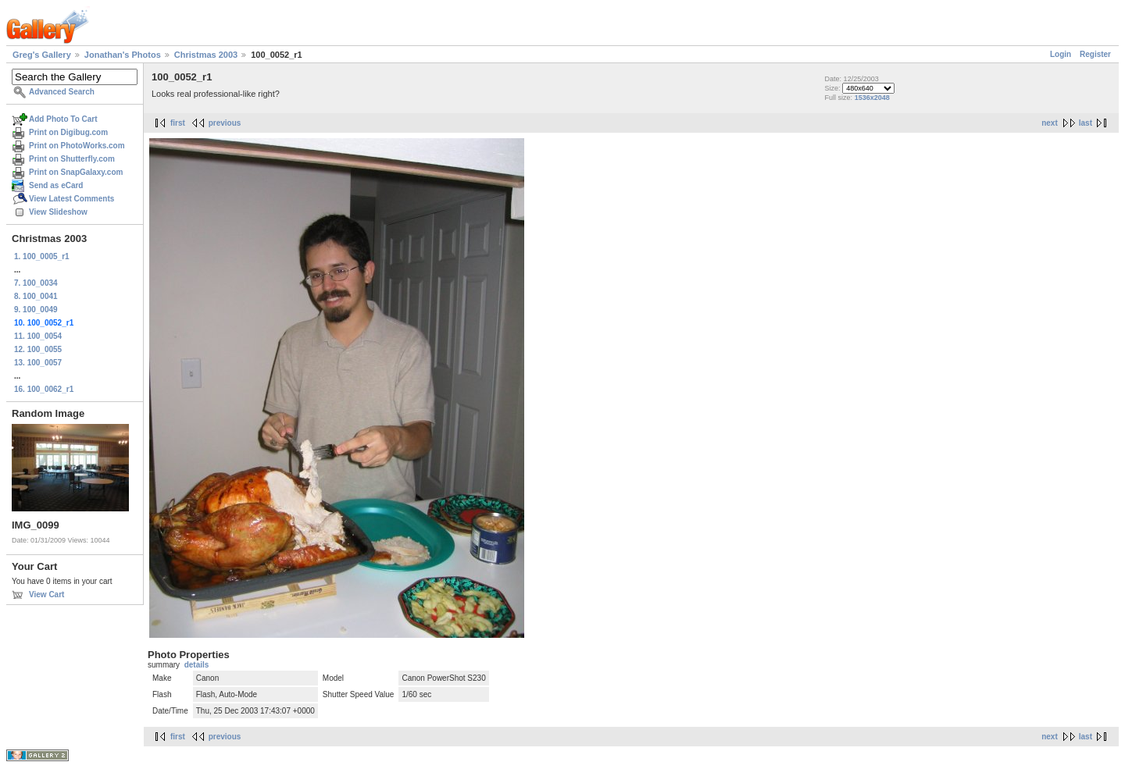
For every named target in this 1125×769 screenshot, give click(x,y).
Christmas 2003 (206, 54)
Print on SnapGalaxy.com (76, 172)
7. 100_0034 (36, 283)
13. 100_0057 (38, 362)
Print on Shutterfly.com (72, 159)
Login (1060, 54)
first (177, 123)
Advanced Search (62, 91)
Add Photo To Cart (63, 119)
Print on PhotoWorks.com (77, 145)
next (1049, 123)
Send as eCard (56, 185)
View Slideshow (58, 212)
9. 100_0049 (36, 309)
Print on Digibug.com (68, 132)
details (196, 664)
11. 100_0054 (38, 336)
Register (1095, 54)
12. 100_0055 (38, 349)
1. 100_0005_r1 (42, 256)
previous (225, 123)
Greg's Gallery (41, 54)
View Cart (46, 594)
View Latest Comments (71, 198)
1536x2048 (872, 97)
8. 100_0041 (36, 296)
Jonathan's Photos (122, 54)
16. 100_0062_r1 (43, 389)
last (1085, 123)
